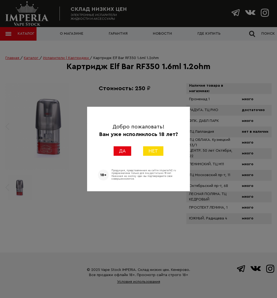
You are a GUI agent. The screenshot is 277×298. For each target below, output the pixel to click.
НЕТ (153, 150)
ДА (122, 150)
